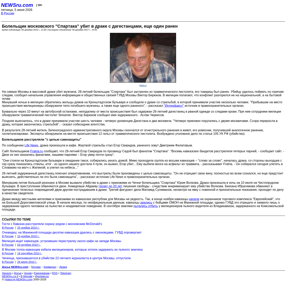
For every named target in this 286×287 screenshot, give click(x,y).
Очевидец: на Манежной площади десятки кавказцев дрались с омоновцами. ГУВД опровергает (71, 232)
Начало (6, 273)
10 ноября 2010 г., (28, 236)
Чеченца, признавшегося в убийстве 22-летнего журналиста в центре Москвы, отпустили (66, 258)
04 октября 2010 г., (29, 244)
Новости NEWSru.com (18, 279)
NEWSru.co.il (10, 276)
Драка (63, 267)
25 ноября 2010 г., (28, 227)
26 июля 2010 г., (27, 261)
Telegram (65, 273)
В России (7, 13)
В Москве (26, 276)
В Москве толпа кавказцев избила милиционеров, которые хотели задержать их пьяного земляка (72, 249)
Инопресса (42, 276)
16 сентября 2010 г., (29, 253)
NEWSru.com (17, 5)
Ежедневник (42, 273)
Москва (36, 267)
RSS (55, 273)
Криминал (50, 267)
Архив (28, 273)
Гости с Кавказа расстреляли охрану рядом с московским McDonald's (52, 224)
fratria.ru (143, 85)
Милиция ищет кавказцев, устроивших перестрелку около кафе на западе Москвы (61, 241)
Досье (18, 273)
